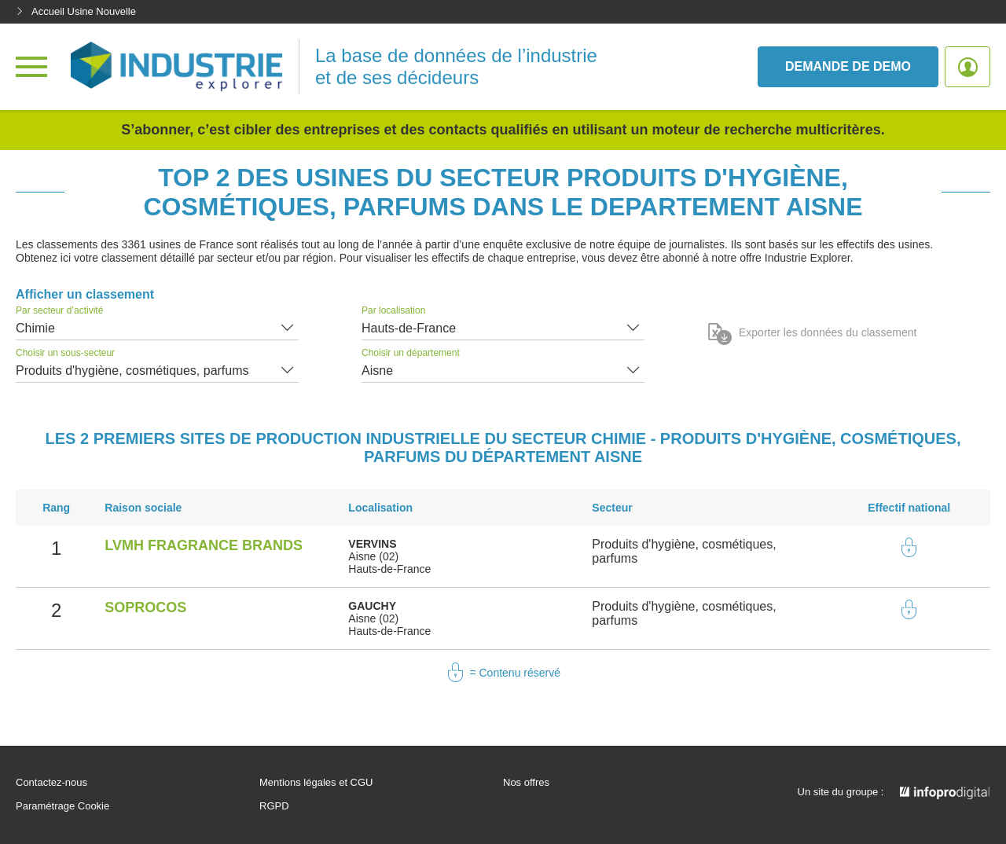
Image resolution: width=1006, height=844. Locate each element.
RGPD (274, 806)
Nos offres (526, 782)
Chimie (35, 328)
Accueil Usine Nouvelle (76, 11)
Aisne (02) (373, 556)
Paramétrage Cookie (62, 806)
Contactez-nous (51, 782)
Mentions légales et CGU (316, 782)
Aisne (377, 370)
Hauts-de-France (409, 328)
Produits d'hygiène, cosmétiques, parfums (132, 370)
